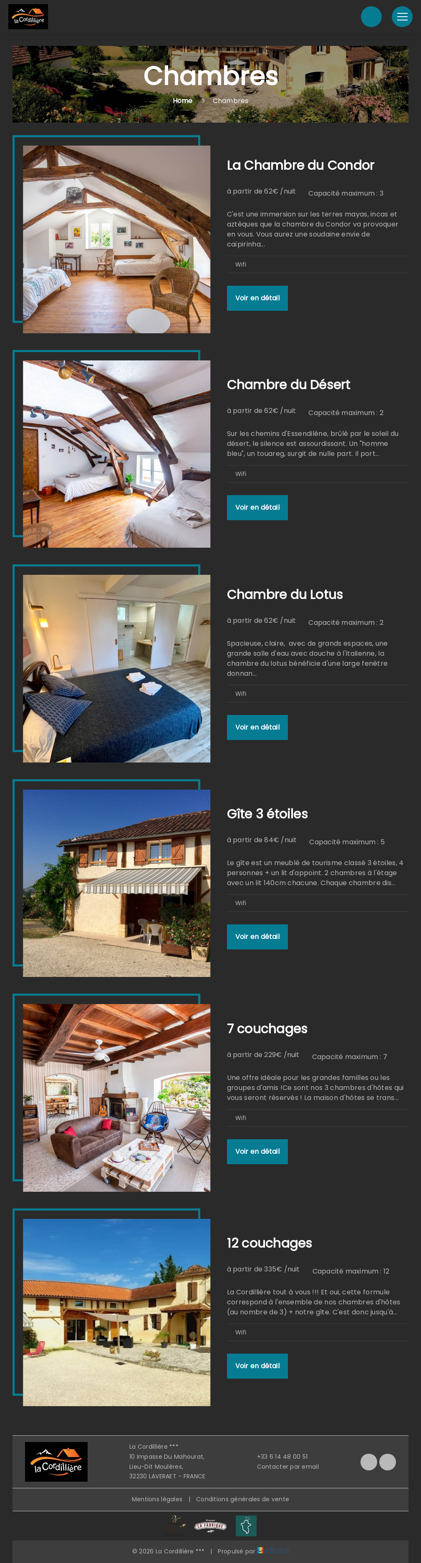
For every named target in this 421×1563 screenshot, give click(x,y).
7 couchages (267, 1029)
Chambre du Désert (288, 385)
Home (183, 101)
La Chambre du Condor (300, 165)
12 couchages (270, 1243)
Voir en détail (257, 298)
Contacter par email (283, 1466)
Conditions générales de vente (242, 1499)
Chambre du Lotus (285, 595)
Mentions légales (157, 1499)
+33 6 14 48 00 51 (277, 1456)
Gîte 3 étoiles (267, 814)
